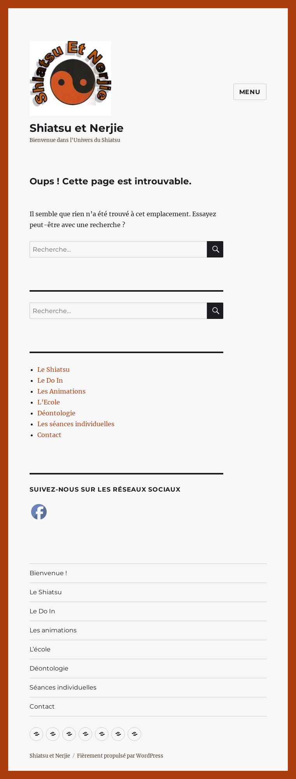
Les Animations (61, 391)
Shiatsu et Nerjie (77, 128)
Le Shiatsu (53, 369)
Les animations (53, 630)
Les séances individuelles (75, 424)
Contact (49, 435)
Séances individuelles (63, 687)
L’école (40, 649)
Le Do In (50, 380)
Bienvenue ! (48, 573)
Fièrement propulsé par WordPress (120, 756)
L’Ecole (48, 402)
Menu (250, 92)
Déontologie (56, 413)
